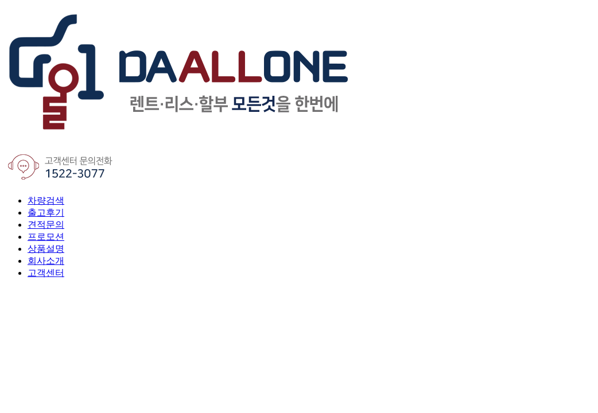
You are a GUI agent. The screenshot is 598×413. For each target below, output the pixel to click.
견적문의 (46, 224)
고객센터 (46, 273)
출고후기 (46, 212)
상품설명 (46, 249)
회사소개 (46, 261)
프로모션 (46, 236)
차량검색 (46, 200)
